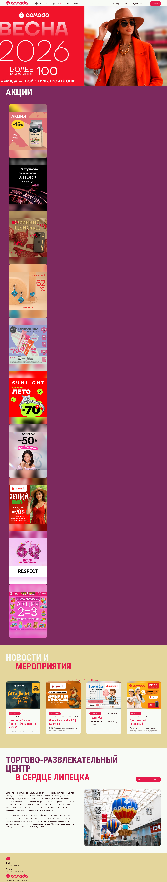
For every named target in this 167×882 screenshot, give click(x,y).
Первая (69, 680)
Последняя (96, 680)
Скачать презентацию (148, 779)
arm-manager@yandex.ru (14, 865)
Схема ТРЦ (93, 3)
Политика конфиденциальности (16, 880)
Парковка (73, 3)
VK (8, 859)
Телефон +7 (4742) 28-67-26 (15, 871)
